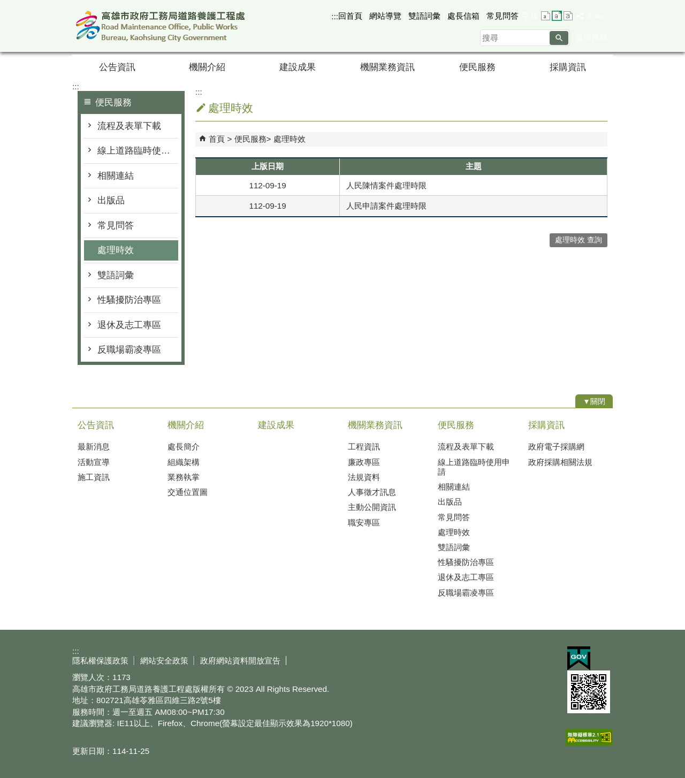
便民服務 (477, 67)
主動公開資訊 (372, 507)
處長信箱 (463, 15)
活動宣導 (94, 462)
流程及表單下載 (129, 126)
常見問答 (502, 15)
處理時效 (115, 250)
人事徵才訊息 (372, 492)
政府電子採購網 (556, 446)
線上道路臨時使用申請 (137, 151)
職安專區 (364, 522)
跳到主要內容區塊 (5, 5)
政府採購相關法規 (560, 462)
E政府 (578, 658)
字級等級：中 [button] (557, 16)
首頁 (217, 138)
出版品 (111, 200)
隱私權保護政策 (100, 660)
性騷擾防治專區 (129, 300)
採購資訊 (568, 67)
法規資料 (364, 477)
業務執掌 (184, 477)
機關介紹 (207, 67)
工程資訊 (364, 446)
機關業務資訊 (387, 67)
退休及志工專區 (129, 325)
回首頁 (350, 15)
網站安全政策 (164, 660)
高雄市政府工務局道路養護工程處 (162, 26)
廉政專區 (364, 462)
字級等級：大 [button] (568, 15)
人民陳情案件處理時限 (386, 185)
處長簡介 (184, 446)
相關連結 (115, 176)
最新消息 (94, 446)
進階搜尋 (591, 37)
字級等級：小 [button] (545, 15)
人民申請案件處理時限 (386, 205)
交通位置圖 (188, 492)
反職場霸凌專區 (129, 350)
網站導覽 (385, 15)
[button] (559, 38)
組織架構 (184, 462)
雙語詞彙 (424, 15)
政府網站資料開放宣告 (240, 660)
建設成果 (297, 67)
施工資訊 (94, 477)
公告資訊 (117, 67)
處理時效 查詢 (578, 240)
